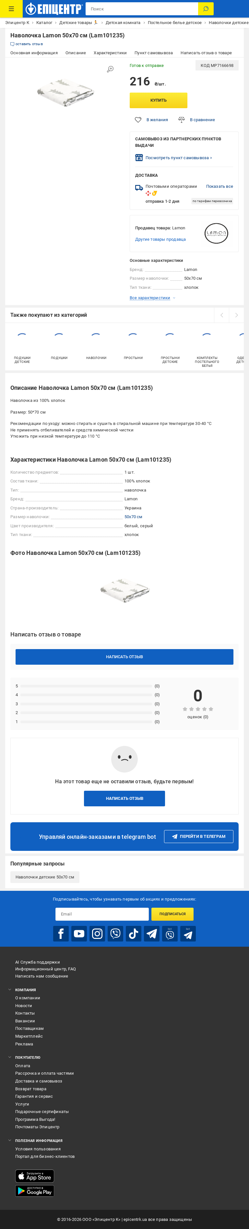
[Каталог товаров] (11, 9)
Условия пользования (38, 1148)
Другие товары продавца (160, 239)
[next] (236, 315)
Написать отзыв (124, 656)
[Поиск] (206, 8)
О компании (27, 997)
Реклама (24, 1044)
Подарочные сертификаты (42, 1111)
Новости (23, 1005)
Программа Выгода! (35, 1119)
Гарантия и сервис (34, 1096)
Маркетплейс (29, 1036)
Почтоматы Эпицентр (37, 1126)
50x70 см (133, 516)
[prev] (221, 315)
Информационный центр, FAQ (45, 969)
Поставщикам (29, 1028)
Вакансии (25, 1020)
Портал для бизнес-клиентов (45, 1156)
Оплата (22, 1065)
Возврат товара (30, 1088)
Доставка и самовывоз (38, 1081)
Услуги (22, 1104)
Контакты (25, 1013)
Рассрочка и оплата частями (44, 1073)
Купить (158, 100)
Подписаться (173, 914)
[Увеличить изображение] (110, 69)
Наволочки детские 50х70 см (45, 877)
